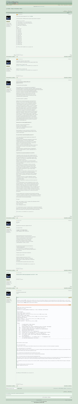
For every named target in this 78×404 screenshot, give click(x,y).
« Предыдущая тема (56, 388)
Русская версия (33, 401)
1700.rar (19, 46)
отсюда (17, 293)
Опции (68, 12)
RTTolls (31, 16)
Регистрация (42, 6)
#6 (71, 290)
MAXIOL (8, 8)
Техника (12, 8)
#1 (71, 14)
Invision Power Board (38, 401)
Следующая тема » (69, 388)
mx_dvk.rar (19, 211)
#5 (71, 272)
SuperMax (8, 14)
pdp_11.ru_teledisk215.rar (21, 65)
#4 (71, 220)
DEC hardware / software (18, 8)
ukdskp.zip (19, 372)
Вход (40, 6)
